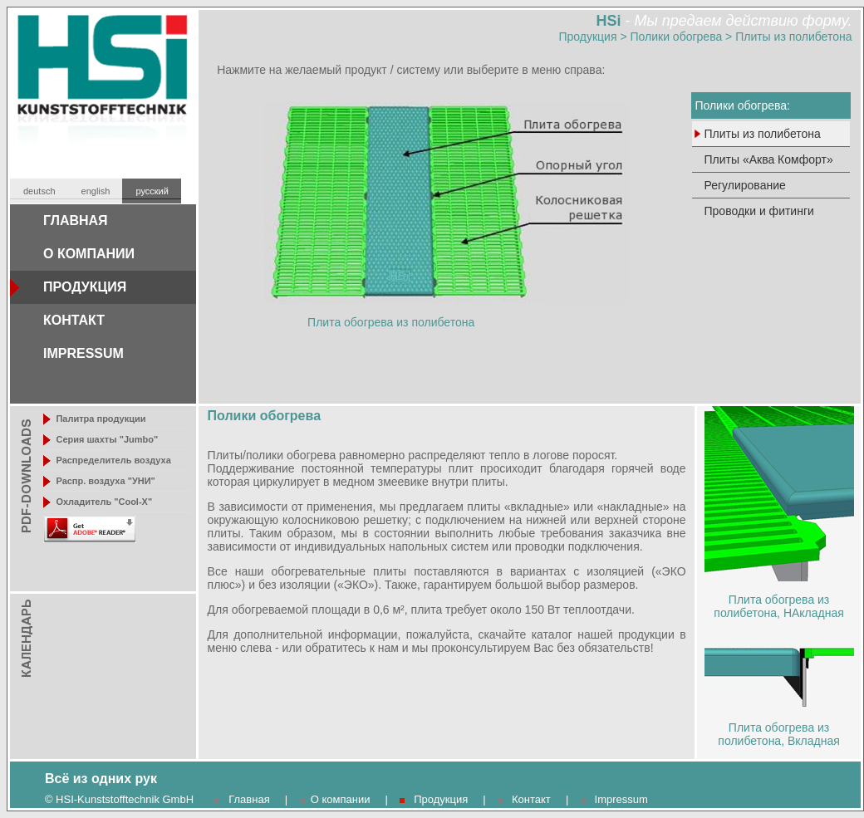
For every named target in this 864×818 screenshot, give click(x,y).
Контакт (531, 799)
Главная (248, 799)
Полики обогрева (677, 36)
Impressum (621, 799)
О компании (341, 799)
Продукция (587, 36)
